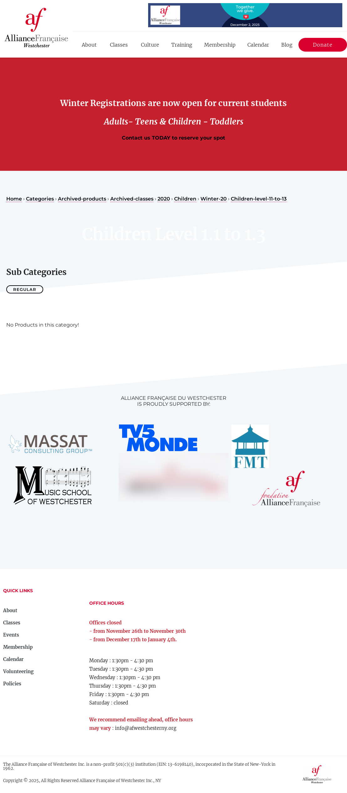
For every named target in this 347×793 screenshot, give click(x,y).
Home (14, 199)
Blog (287, 45)
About (89, 45)
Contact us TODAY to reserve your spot (173, 138)
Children (185, 199)
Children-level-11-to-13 (259, 199)
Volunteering (18, 671)
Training (181, 45)
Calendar (258, 45)
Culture (150, 45)
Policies (12, 684)
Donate (323, 46)
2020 (164, 199)
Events (11, 635)
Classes (119, 45)
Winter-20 (213, 199)
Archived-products (82, 199)
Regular (24, 289)
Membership (220, 45)
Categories (40, 199)
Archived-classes (131, 199)
